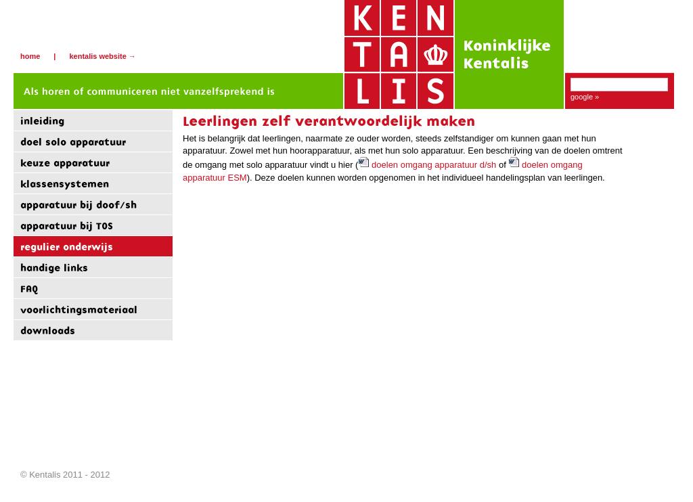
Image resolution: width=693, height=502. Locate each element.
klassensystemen (64, 183)
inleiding (42, 120)
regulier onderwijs (66, 246)
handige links (54, 267)
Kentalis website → (102, 56)
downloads (47, 330)
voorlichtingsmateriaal (78, 309)
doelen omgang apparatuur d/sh (427, 165)
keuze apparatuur (65, 162)
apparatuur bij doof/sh (78, 204)
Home (30, 56)
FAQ (29, 288)
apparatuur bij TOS (66, 225)
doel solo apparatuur (73, 141)
